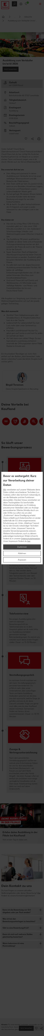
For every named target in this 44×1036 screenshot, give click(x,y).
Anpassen (22, 560)
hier (28, 541)
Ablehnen (22, 553)
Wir (4, 490)
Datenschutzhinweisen (30, 538)
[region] (22, 518)
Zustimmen (22, 547)
